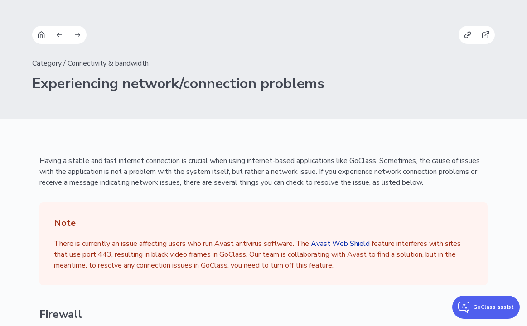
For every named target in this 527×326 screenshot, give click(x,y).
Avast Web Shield (340, 244)
